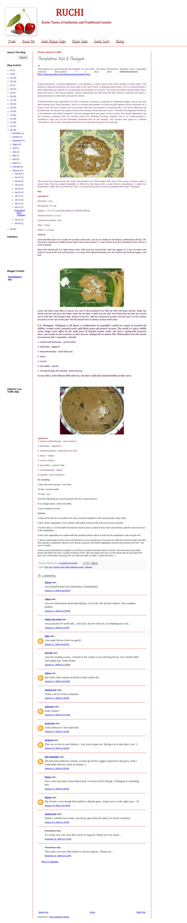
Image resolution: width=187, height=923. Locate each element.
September (17, 141)
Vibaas (48, 777)
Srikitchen (49, 707)
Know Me (28, 41)
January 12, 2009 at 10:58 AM (57, 681)
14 (11, 111)
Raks (47, 636)
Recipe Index (79, 41)
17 (11, 100)
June (14, 152)
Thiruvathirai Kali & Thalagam (19, 212)
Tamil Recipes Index (53, 41)
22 (11, 81)
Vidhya (48, 673)
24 (11, 74)
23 (11, 78)
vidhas (48, 599)
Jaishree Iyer (50, 690)
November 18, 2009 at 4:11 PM (58, 839)
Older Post (140, 912)
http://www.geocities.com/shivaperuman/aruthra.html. (64, 74)
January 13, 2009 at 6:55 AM (57, 768)
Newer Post (43, 912)
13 (11, 115)
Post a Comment (50, 861)
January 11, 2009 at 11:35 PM (57, 665)
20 (11, 89)
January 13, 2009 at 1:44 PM (57, 822)
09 (11, 130)
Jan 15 (18, 200)
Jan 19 (18, 192)
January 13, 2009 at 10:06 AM (57, 806)
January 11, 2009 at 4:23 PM (57, 628)
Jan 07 (18, 220)
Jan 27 (18, 177)
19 (11, 93)
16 (11, 104)
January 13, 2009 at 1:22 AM (57, 731)
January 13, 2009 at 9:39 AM (57, 789)
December (17, 133)
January (16, 170)
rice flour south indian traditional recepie (68, 567)
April (14, 159)
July (14, 148)
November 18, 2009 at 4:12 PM (58, 856)
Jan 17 (18, 196)
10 (11, 126)
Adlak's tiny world (53, 619)
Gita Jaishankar (52, 757)
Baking (120, 41)
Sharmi (48, 582)
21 (11, 85)
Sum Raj (48, 653)
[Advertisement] (92, 887)
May (14, 155)
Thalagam (88, 567)
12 (11, 119)
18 (11, 96)
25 (11, 70)
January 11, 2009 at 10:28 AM (57, 591)
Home (12, 41)
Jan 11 (18, 207)
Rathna (48, 797)
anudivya (49, 740)
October (16, 137)
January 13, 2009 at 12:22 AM (57, 715)
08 (11, 229)
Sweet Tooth (101, 41)
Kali (46, 567)
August (15, 144)
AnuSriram (50, 723)
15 (11, 108)
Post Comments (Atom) (59, 917)
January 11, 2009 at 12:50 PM (57, 611)
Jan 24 (18, 185)
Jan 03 (18, 223)
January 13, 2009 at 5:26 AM (57, 748)
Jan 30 (18, 174)
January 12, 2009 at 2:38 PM (57, 698)
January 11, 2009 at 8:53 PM (57, 644)
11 (11, 122)
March (15, 163)
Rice (50, 567)
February (16, 167)
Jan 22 (18, 189)
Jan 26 (18, 181)
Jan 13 (18, 203)
